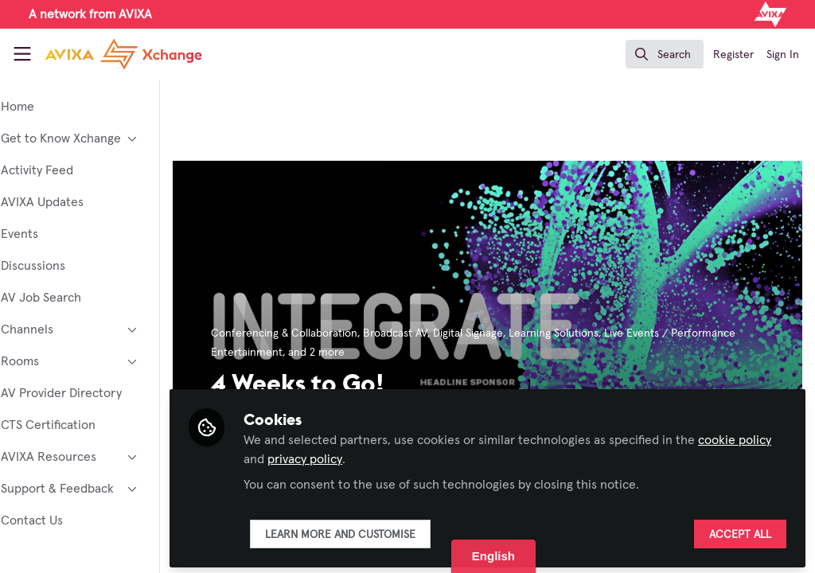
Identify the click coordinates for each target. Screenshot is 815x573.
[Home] (105, 54)
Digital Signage (512, 333)
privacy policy (384, 455)
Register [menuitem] (733, 54)
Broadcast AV (439, 333)
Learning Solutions (597, 333)
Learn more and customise (384, 530)
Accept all (740, 530)
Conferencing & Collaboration (328, 333)
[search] (665, 54)
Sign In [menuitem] (782, 54)
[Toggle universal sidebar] (22, 54)
